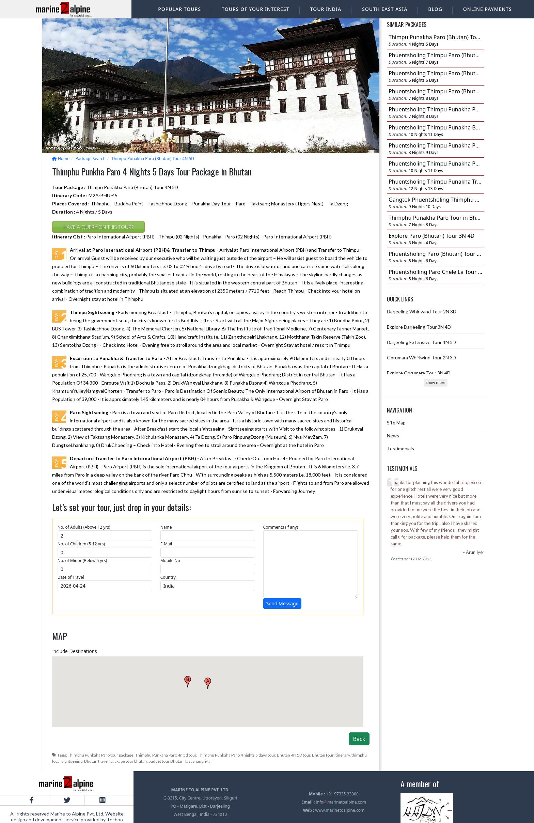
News (393, 435)
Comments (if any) (280, 527)
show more (435, 382)
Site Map (396, 422)
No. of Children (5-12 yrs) (81, 544)
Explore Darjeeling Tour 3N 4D (419, 327)
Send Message (282, 603)
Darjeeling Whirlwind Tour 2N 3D (421, 311)
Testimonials (400, 448)
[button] (207, 683)
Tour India (326, 9)
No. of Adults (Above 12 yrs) (84, 527)
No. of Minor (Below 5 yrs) (82, 560)
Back (359, 739)
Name (166, 527)
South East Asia (384, 9)
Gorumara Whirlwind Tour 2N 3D (421, 357)
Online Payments (487, 9)
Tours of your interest (255, 9)
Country (168, 577)
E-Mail (166, 544)
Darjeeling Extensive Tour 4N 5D (421, 342)
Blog (435, 9)
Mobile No (170, 560)
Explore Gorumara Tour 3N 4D (419, 373)
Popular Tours (179, 9)
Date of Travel (71, 577)
